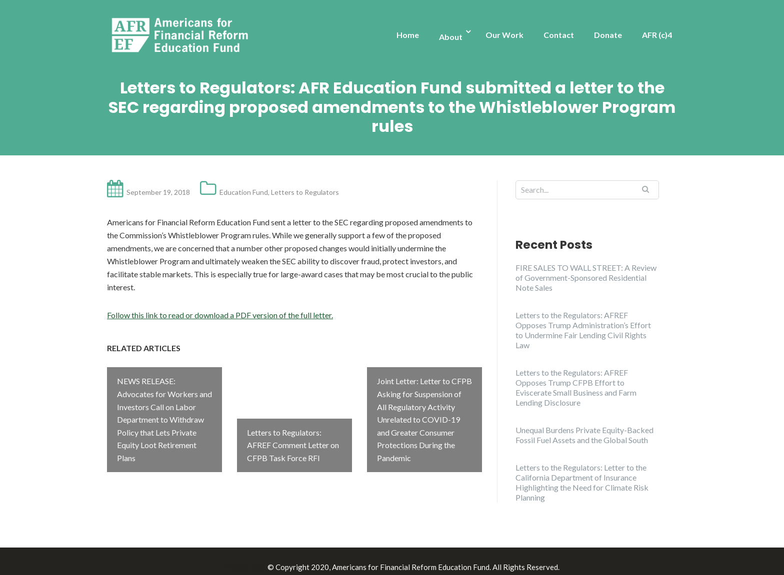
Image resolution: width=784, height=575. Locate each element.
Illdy (257, 555)
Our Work (505, 34)
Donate (608, 34)
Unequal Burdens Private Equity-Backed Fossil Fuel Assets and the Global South (585, 435)
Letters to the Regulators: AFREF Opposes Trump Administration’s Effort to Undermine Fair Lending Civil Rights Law (583, 330)
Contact (559, 34)
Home (407, 34)
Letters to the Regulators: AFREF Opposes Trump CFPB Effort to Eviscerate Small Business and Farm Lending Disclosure (576, 387)
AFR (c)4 (657, 34)
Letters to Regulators (305, 192)
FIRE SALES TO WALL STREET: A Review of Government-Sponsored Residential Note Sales (586, 277)
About (450, 36)
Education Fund (244, 192)
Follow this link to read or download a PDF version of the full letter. (220, 315)
